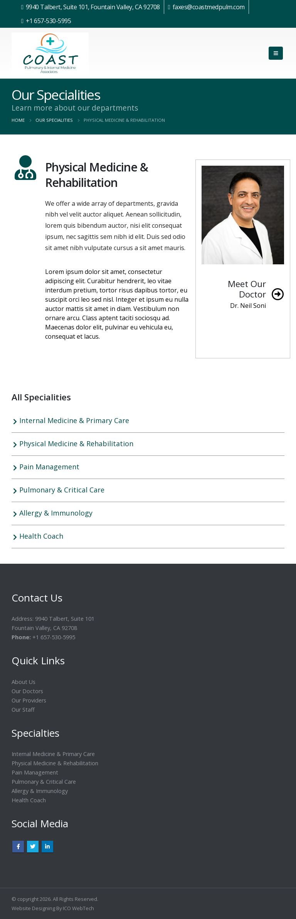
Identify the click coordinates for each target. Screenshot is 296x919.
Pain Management (49, 466)
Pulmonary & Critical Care (61, 489)
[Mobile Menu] (276, 53)
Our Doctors (27, 691)
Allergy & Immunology (55, 512)
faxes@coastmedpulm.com (209, 7)
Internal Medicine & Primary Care (74, 420)
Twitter (33, 846)
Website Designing (33, 908)
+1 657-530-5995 (48, 21)
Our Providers (29, 700)
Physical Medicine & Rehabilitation (76, 443)
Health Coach (41, 536)
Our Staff (23, 709)
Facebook (18, 846)
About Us (23, 681)
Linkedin (47, 846)
